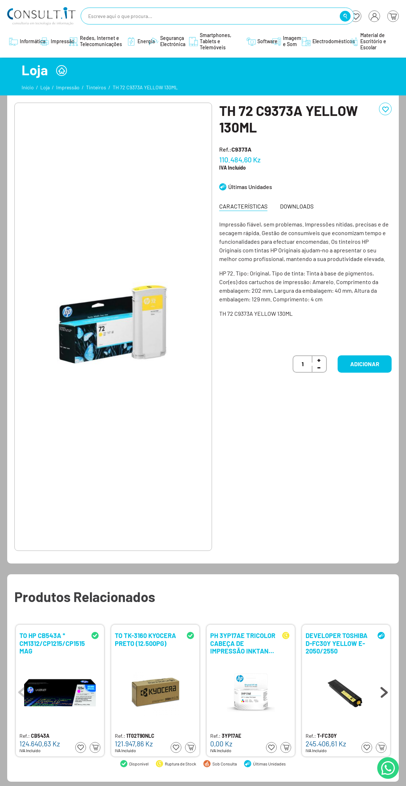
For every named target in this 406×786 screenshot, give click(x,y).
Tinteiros (96, 87)
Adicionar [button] (364, 363)
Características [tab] (243, 206)
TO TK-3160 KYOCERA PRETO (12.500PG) (145, 639)
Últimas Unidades (250, 186)
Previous (22, 690)
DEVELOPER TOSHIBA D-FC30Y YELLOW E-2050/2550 (336, 643)
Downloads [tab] (296, 206)
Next (384, 690)
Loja (45, 87)
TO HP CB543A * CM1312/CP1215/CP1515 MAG (52, 643)
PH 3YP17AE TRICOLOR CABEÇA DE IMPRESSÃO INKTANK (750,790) (242, 643)
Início (28, 87)
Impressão (68, 87)
